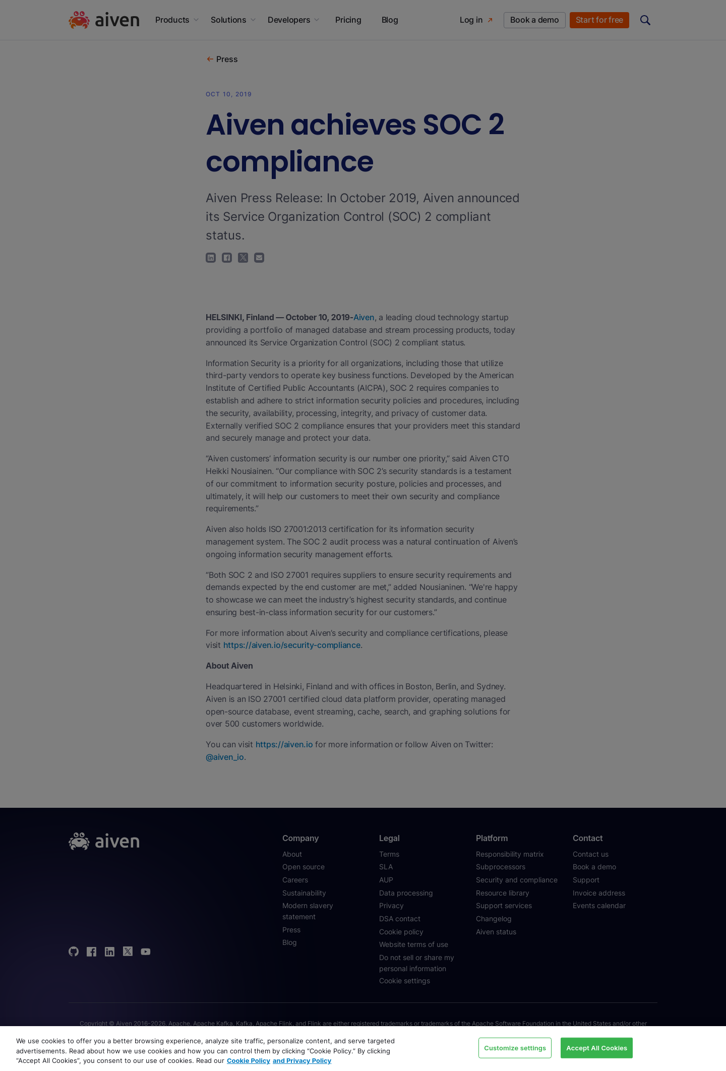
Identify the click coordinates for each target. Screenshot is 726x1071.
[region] (363, 1048)
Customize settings (515, 1047)
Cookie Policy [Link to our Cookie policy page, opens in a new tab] (248, 1060)
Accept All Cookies (596, 1047)
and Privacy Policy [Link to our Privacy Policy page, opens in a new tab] (302, 1060)
